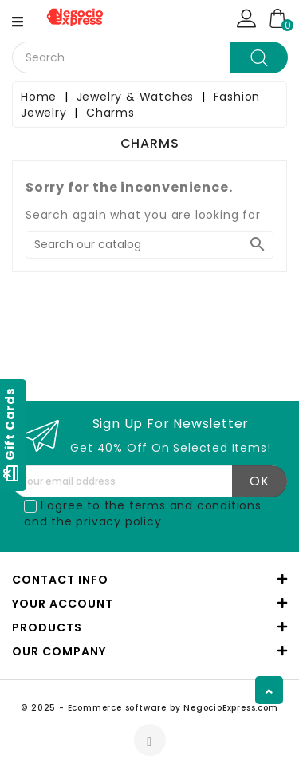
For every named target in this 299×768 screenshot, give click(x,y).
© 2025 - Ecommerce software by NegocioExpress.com (149, 708)
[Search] (149, 245)
